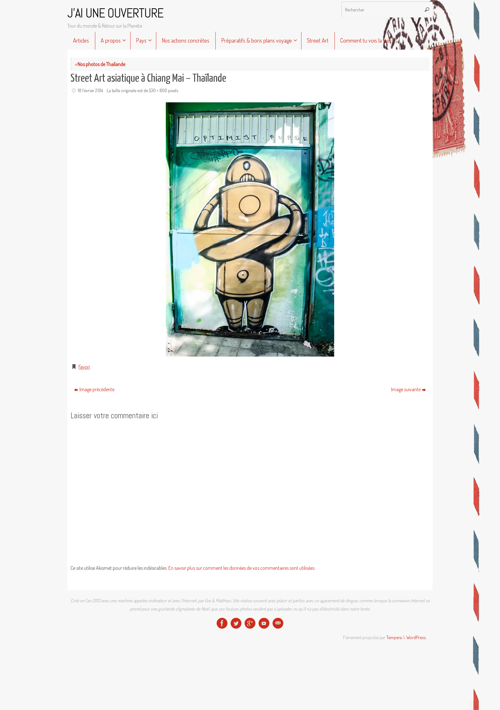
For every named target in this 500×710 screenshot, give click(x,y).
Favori (84, 367)
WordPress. (416, 637)
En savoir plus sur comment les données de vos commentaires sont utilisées (241, 568)
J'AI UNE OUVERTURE (115, 13)
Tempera (394, 637)
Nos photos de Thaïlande (100, 64)
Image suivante (408, 389)
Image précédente (94, 389)
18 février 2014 (90, 90)
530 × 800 (158, 90)
